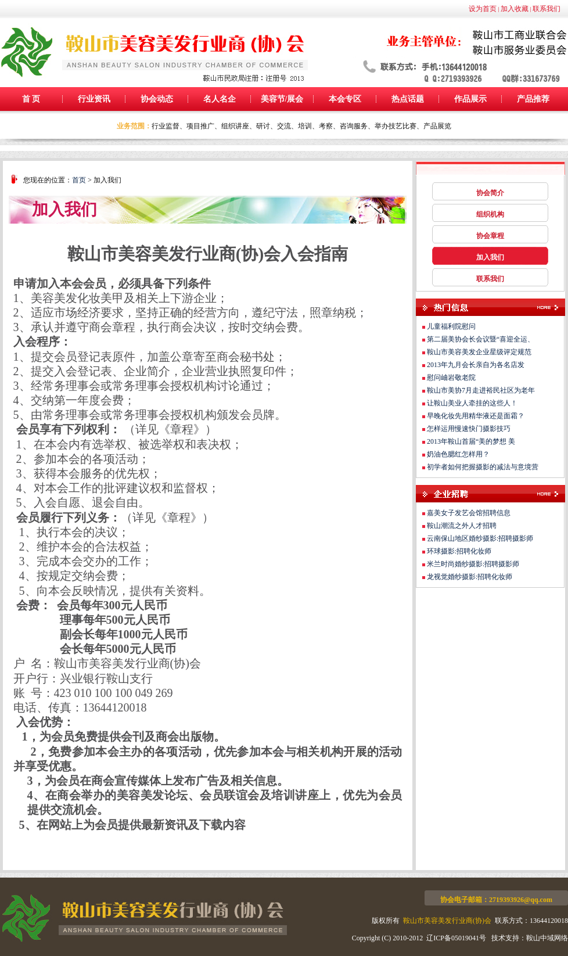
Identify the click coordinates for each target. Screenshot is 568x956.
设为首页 (483, 9)
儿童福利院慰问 (451, 326)
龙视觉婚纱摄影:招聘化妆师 (469, 577)
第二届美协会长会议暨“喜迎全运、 (480, 339)
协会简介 (490, 193)
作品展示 (470, 99)
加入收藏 (515, 9)
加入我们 (490, 257)
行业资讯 (94, 99)
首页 (79, 180)
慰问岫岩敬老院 (451, 377)
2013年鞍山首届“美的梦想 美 (471, 441)
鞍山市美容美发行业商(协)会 (447, 921)
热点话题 (407, 99)
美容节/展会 (282, 99)
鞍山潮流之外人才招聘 (462, 526)
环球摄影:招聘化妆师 (459, 551)
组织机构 (490, 214)
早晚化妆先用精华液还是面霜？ (475, 416)
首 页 (31, 99)
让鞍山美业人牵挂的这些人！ (472, 403)
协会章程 (490, 236)
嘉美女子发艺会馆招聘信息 (469, 513)
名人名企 (219, 99)
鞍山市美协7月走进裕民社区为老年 (481, 390)
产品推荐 (533, 99)
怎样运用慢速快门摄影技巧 (469, 429)
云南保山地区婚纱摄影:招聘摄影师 (480, 538)
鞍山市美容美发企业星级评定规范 (479, 352)
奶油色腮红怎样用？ (458, 454)
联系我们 (546, 9)
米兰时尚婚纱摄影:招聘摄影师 (473, 564)
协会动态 (157, 99)
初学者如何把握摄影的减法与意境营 (482, 467)
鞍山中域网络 (547, 938)
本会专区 (345, 99)
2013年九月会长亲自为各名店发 (475, 365)
